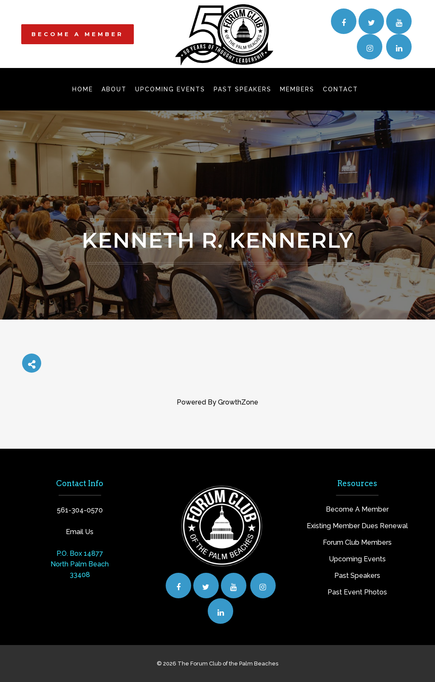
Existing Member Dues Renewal (357, 526)
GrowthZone (238, 402)
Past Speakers (357, 576)
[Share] (31, 363)
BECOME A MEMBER (77, 34)
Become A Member (357, 509)
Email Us (79, 532)
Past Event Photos (357, 592)
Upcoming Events (357, 559)
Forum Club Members (357, 542)
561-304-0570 (80, 510)
